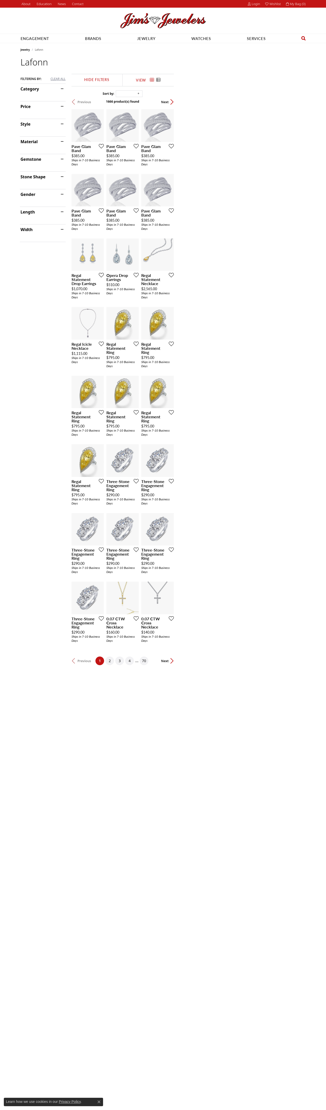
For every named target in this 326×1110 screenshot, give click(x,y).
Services (256, 38)
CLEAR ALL (57, 79)
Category (30, 89)
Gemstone (31, 159)
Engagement (35, 38)
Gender (28, 194)
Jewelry (146, 38)
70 (210, 922)
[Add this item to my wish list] (144, 190)
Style (26, 124)
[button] (44, 4)
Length (28, 212)
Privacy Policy (70, 1102)
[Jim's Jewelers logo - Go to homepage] (163, 21)
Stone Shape (33, 177)
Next (297, 102)
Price (26, 106)
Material (29, 142)
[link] (26, 4)
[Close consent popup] (99, 1101)
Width (27, 230)
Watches (201, 38)
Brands (93, 38)
